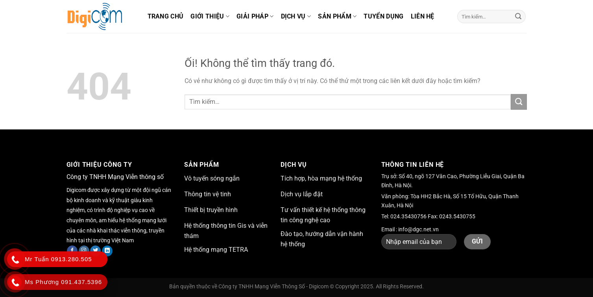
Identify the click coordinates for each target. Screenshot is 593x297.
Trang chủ (166, 16)
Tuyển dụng (383, 16)
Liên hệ (422, 16)
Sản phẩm (337, 16)
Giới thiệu (209, 16)
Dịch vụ (296, 16)
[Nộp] (518, 16)
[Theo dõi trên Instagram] (84, 250)
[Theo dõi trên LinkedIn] (107, 250)
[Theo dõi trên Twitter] (95, 250)
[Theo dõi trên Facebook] (72, 250)
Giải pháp (254, 16)
